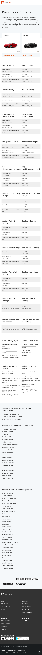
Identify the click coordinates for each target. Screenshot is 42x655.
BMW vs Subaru (6, 516)
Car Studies (25, 603)
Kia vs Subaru (6, 524)
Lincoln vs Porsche (7, 478)
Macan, (16, 344)
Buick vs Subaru (7, 552)
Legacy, (27, 352)
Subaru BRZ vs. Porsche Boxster (11, 419)
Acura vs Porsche (7, 476)
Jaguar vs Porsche (7, 452)
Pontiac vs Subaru (7, 568)
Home (3, 7)
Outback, (33, 346)
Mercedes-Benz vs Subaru (10, 542)
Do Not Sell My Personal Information (10, 653)
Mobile (3, 609)
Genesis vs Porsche (7, 465)
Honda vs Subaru (7, 506)
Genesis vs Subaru (7, 558)
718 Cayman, (9, 355)
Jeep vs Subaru (6, 521)
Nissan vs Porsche (7, 450)
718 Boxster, (11, 357)
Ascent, (26, 344)
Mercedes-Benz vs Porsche (10, 444)
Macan (3, 346)
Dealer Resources (27, 612)
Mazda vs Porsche (7, 460)
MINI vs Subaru (6, 555)
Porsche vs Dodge (7, 439)
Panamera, (8, 351)
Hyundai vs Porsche (8, 470)
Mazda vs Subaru (7, 508)
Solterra (24, 347)
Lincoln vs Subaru (7, 565)
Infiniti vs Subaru (7, 540)
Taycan (8, 348)
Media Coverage (5, 623)
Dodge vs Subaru (7, 550)
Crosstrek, (30, 344)
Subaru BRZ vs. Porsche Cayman (12, 417)
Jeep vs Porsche (6, 468)
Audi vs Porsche (6, 442)
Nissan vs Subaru (7, 519)
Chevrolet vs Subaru (8, 547)
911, (13, 355)
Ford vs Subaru (6, 527)
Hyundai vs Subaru (8, 534)
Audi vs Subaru (6, 514)
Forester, (24, 346)
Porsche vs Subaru (7, 431)
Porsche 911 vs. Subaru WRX (10, 414)
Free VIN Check (5, 606)
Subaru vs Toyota (7, 493)
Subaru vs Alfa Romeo (9, 503)
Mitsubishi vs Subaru (8, 511)
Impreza (28, 350)
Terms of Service (11, 650)
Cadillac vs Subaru (7, 560)
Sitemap (3, 650)
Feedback (3, 629)
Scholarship (4, 626)
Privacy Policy (21, 650)
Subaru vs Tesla (7, 501)
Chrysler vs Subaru (7, 563)
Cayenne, (6, 344)
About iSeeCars (5, 620)
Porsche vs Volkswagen (9, 429)
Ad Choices (24, 653)
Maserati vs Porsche (8, 447)
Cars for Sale (4, 603)
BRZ (26, 355)
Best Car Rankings (27, 606)
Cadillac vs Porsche (8, 463)
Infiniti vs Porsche (7, 473)
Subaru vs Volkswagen (9, 498)
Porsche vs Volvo (7, 437)
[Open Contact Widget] (39, 652)
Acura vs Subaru (7, 537)
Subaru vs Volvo (7, 496)
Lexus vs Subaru (7, 529)
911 (16, 355)
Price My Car (25, 609)
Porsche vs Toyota (7, 434)
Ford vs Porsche (6, 457)
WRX (30, 352)
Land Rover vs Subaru (8, 545)
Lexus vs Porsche (7, 455)
